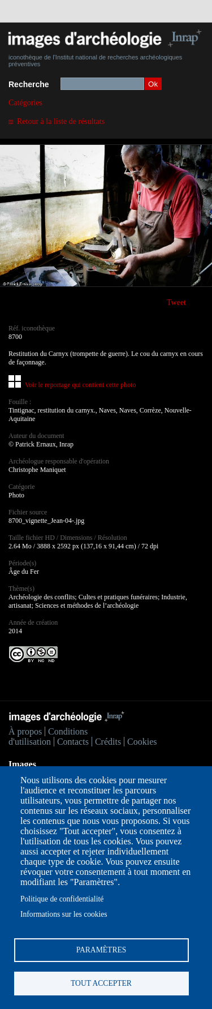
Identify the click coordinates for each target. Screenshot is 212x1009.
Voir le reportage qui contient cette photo (80, 385)
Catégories (25, 102)
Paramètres (101, 950)
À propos (25, 731)
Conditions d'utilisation (48, 736)
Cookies (142, 741)
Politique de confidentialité (61, 899)
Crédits (108, 741)
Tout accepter (101, 983)
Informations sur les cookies (63, 914)
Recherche (28, 84)
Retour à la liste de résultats (61, 121)
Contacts (73, 741)
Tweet (176, 302)
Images (22, 764)
